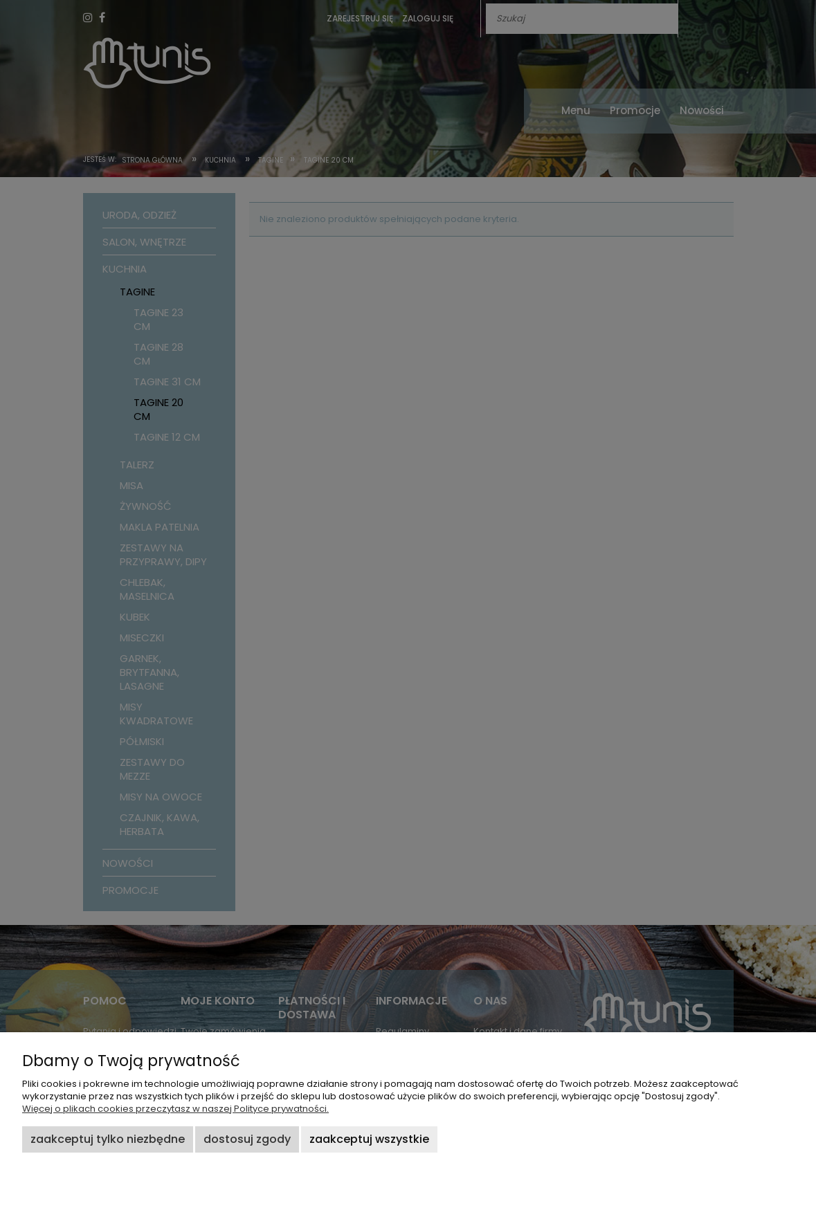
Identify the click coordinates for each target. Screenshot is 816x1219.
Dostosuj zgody (247, 1139)
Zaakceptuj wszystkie (369, 1139)
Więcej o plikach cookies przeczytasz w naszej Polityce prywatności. (175, 1108)
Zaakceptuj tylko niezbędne (107, 1139)
